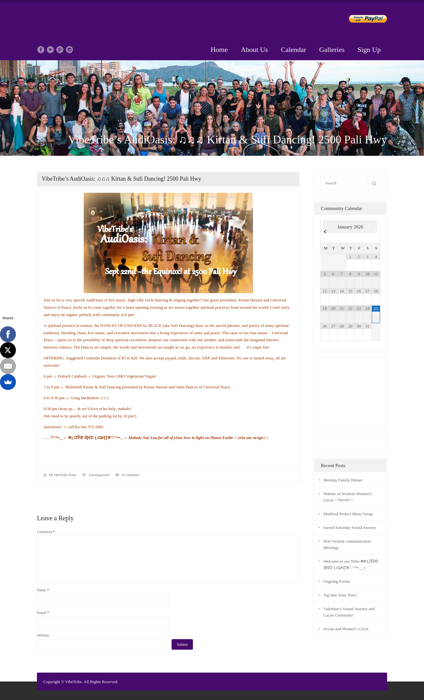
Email (43, 612)
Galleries (331, 50)
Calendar (293, 50)
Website (43, 635)
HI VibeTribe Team (62, 475)
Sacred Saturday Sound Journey (349, 527)
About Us (254, 50)
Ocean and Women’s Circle (346, 628)
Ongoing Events (336, 581)
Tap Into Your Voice (340, 595)
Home (219, 50)
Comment (46, 531)
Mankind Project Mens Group (348, 513)
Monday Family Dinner (343, 480)
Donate (363, 20)
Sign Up (369, 50)
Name (43, 590)
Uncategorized (99, 475)
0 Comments (130, 475)
